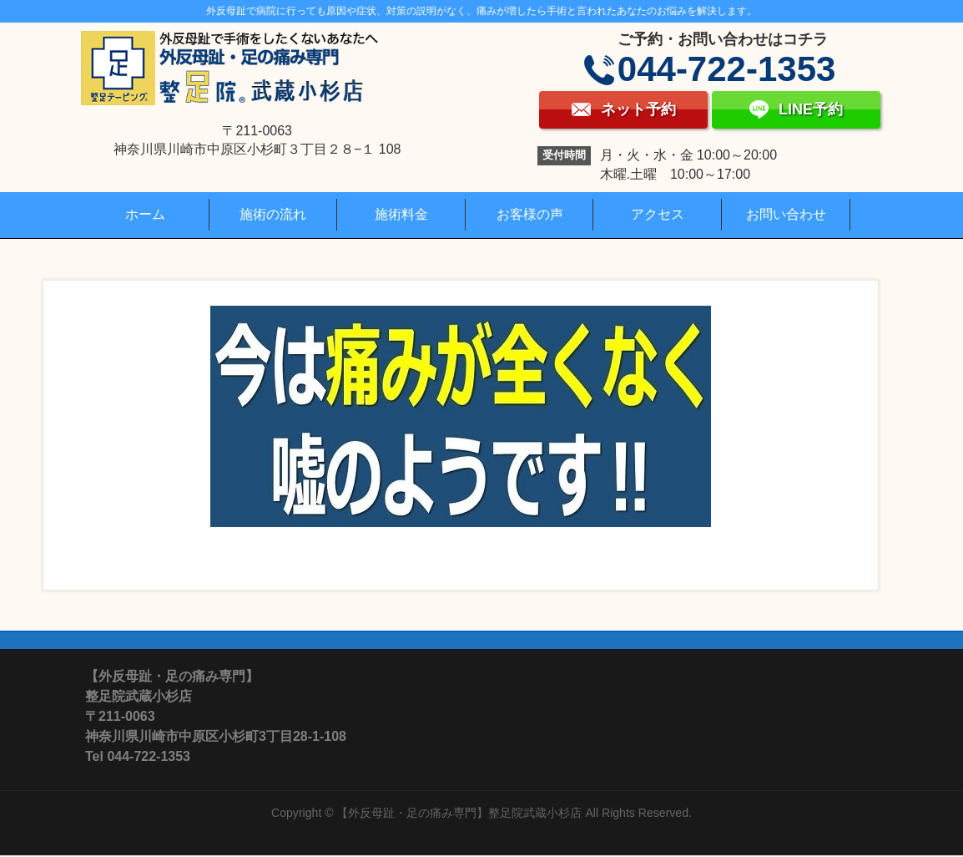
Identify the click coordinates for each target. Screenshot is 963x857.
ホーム (145, 214)
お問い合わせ (786, 214)
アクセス (657, 214)
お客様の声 (530, 214)
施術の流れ (272, 214)
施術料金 (401, 214)
